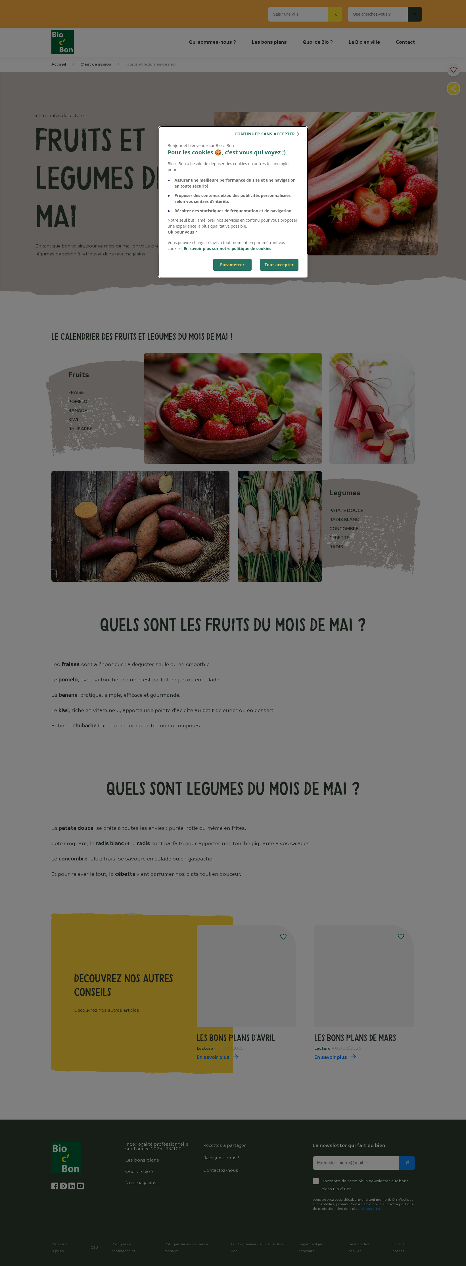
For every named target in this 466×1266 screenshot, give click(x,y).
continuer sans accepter (265, 134)
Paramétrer (232, 264)
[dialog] (233, 202)
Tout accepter (279, 264)
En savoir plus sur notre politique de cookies (227, 248)
